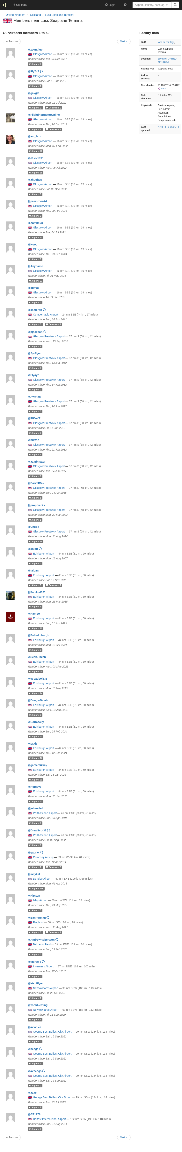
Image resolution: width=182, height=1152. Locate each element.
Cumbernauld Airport (45, 314)
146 (36, 888)
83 (35, 801)
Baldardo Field (42, 944)
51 (35, 736)
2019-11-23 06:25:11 (168, 127)
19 (35, 628)
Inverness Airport (43, 966)
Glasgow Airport (42, 54)
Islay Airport (40, 900)
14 (35, 693)
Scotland (162, 58)
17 (35, 758)
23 (35, 237)
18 (35, 541)
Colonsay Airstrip (43, 857)
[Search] (175, 5)
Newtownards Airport (45, 988)
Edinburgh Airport (43, 553)
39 (35, 780)
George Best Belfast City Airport (52, 1031)
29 (35, 151)
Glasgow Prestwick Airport (49, 336)
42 (35, 1063)
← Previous (12, 1137)
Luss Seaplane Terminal (59, 14)
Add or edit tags (166, 42)
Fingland (38, 922)
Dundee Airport (42, 878)
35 (35, 173)
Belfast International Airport (49, 1119)
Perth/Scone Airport (45, 813)
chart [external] (162, 88)
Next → (124, 1137)
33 (35, 281)
